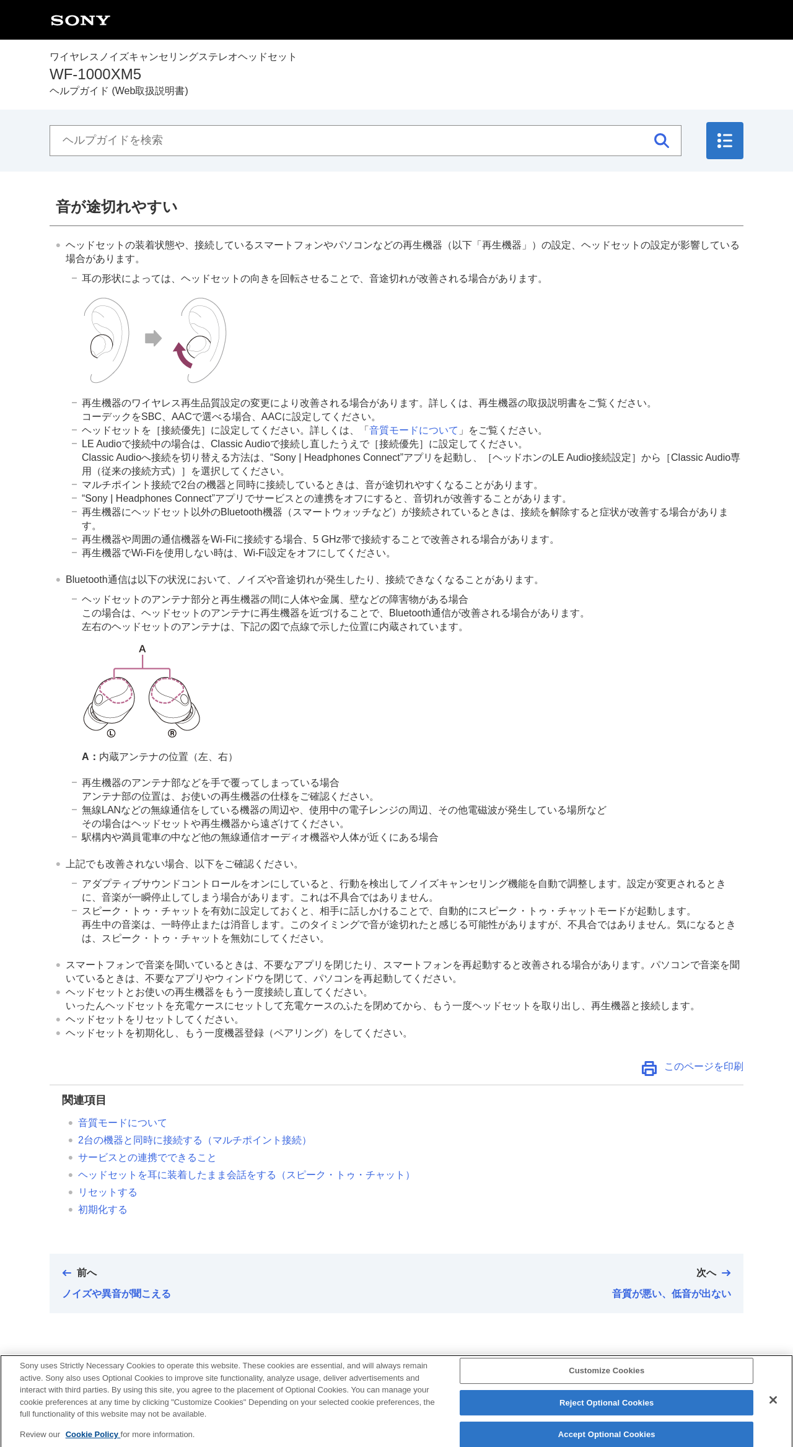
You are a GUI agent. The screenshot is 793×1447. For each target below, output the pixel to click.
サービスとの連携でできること (147, 1157)
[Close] (773, 1411)
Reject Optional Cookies (606, 1414)
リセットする (108, 1192)
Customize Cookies (606, 1381)
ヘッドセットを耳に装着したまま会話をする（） (246, 1174)
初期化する (103, 1209)
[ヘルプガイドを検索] (365, 140)
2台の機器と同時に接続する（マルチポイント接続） (195, 1140)
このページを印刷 (703, 1066)
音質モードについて (413, 430)
